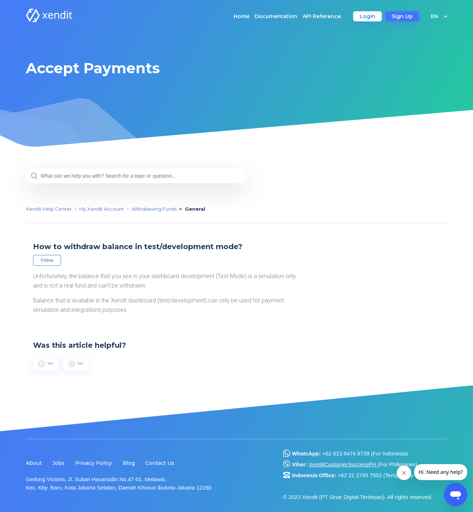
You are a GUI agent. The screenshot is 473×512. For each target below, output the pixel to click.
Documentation (276, 16)
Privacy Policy (93, 463)
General (195, 209)
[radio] (46, 363)
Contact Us (159, 463)
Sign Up (402, 16)
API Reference (322, 16)
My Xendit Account (101, 209)
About (34, 463)
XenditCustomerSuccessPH (343, 464)
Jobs (58, 463)
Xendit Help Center (49, 209)
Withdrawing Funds (154, 209)
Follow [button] (47, 260)
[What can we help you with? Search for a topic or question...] (136, 176)
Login (367, 16)
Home (242, 16)
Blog (129, 463)
